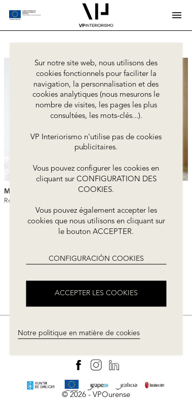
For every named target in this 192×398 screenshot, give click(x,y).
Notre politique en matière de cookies (79, 333)
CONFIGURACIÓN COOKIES (96, 258)
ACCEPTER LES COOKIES (96, 293)
